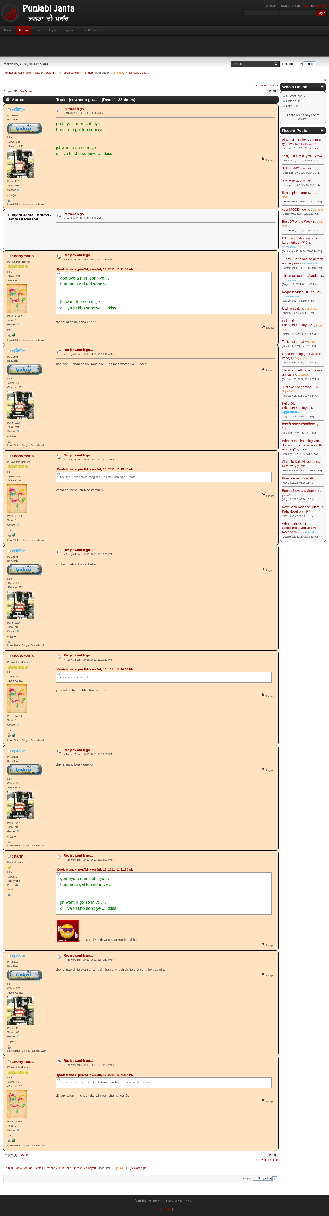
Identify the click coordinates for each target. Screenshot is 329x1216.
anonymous (23, 256)
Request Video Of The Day (301, 292)
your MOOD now (294, 209)
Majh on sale (291, 308)
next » (274, 85)
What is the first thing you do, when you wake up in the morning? (303, 445)
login (306, 6)
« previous (262, 85)
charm (18, 856)
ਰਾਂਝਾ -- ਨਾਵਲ (290, 168)
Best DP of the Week (297, 221)
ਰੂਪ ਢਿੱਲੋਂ (307, 168)
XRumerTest (315, 156)
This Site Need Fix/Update (301, 275)
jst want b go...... (76, 109)
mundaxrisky (289, 247)
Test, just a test (293, 156)
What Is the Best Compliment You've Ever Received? (300, 528)
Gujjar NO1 (117, 72)
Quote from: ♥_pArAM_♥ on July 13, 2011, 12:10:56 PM (95, 669)
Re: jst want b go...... (80, 255)
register (320, 6)
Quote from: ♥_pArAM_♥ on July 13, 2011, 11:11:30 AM (95, 269)
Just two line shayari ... (298, 387)
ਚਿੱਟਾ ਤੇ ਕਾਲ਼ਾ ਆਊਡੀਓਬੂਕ (298, 424)
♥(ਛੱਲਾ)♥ (18, 109)
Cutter (303, 449)
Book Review (291, 478)
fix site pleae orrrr (294, 193)
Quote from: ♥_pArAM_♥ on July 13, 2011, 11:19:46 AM (95, 469)
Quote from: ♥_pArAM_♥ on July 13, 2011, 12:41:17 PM (95, 1075)
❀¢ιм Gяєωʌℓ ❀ (308, 144)
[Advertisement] (164, 46)
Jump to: (247, 1178)
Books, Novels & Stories (299, 490)
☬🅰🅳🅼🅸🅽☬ (290, 412)
